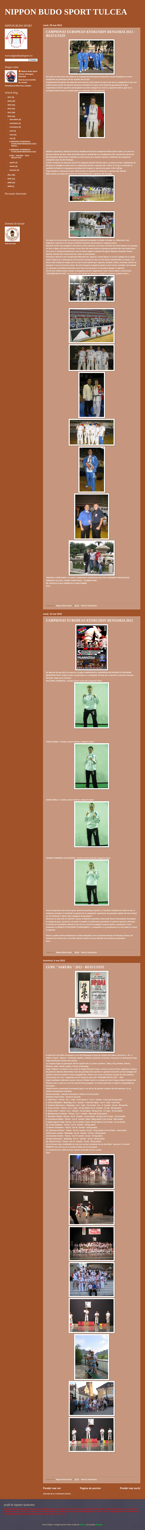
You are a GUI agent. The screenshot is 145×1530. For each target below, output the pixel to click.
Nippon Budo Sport (29, 71)
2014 (10, 109)
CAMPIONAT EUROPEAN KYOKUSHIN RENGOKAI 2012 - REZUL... (23, 144)
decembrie (14, 119)
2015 (10, 105)
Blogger (99, 1525)
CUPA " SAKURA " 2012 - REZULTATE (75, 967)
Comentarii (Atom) (63, 1494)
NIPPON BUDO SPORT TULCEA (66, 11)
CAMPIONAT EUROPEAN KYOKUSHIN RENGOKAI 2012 (89, 620)
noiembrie (14, 123)
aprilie (12, 163)
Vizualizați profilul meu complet (18, 86)
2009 (10, 183)
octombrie (14, 127)
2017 (10, 97)
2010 (10, 179)
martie (12, 166)
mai (11, 138)
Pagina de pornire (90, 1488)
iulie (12, 131)
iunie (12, 135)
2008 (10, 186)
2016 (10, 101)
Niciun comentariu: (89, 606)
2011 (10, 175)
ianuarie (13, 170)
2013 (10, 112)
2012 (10, 116)
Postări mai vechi (130, 1488)
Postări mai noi (52, 1488)
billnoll (82, 1525)
